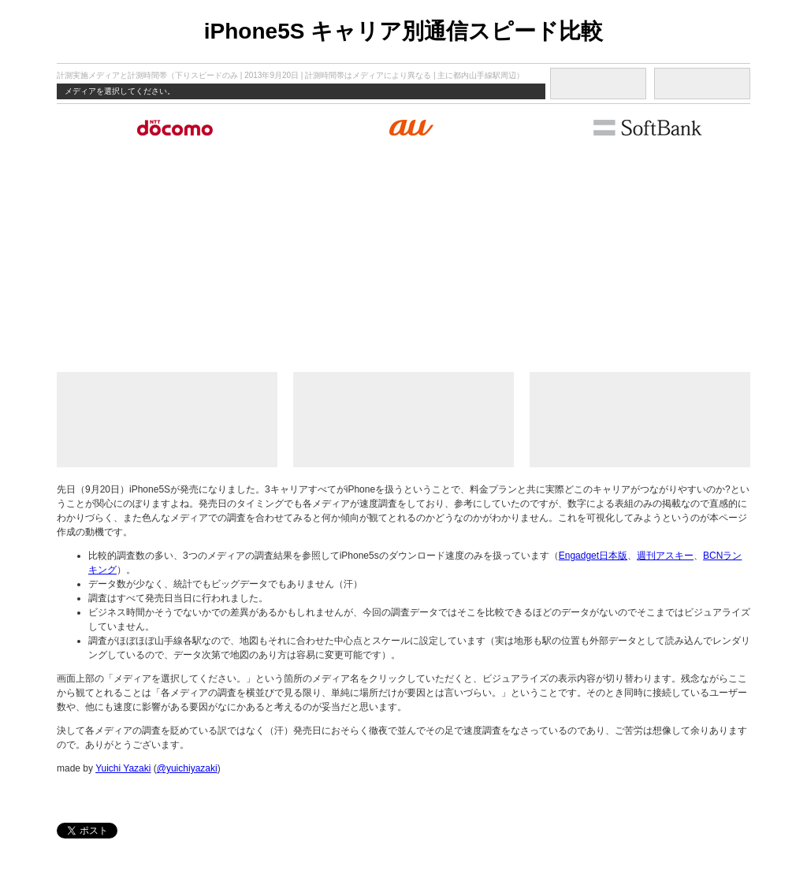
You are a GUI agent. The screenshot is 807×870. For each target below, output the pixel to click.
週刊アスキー (665, 555)
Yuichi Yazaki (123, 768)
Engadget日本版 (593, 555)
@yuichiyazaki (187, 768)
